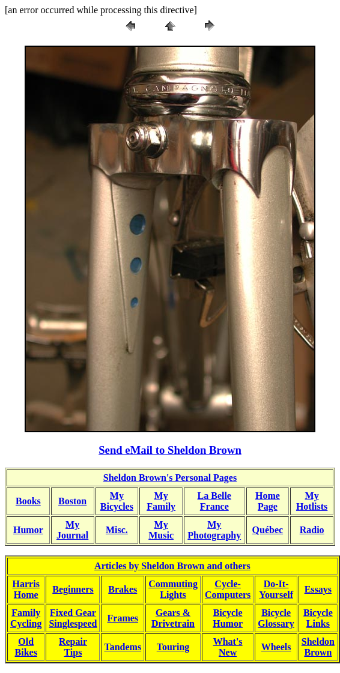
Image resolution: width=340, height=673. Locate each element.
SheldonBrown (318, 646)
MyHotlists (311, 501)
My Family (161, 501)
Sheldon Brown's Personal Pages (170, 477)
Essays (318, 589)
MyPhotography (214, 529)
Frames (123, 618)
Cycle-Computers (227, 589)
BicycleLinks (318, 618)
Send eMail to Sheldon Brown (170, 450)
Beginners (72, 589)
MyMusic (161, 529)
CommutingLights (173, 589)
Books (28, 501)
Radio (312, 530)
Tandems (122, 647)
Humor (28, 530)
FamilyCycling (25, 618)
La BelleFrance (214, 501)
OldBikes (26, 646)
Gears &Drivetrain (173, 618)
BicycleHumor (228, 618)
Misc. (117, 530)
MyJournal (72, 529)
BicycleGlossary (276, 618)
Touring (173, 647)
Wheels (276, 647)
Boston (72, 501)
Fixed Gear (73, 613)
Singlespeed (73, 623)
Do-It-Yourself (276, 589)
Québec (268, 530)
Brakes (122, 589)
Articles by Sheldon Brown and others (172, 566)
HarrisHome (26, 589)
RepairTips (73, 646)
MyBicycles (116, 501)
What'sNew (228, 646)
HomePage (267, 501)
